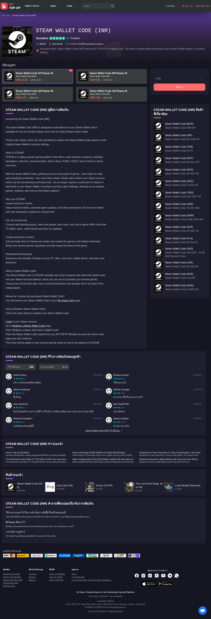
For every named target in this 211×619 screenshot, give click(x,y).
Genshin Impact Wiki (11, 574)
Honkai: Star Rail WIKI (12, 577)
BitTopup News (9, 586)
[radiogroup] (19, 379)
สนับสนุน (32, 577)
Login (9, 321)
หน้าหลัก (6, 15)
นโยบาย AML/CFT (56, 580)
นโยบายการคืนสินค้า (57, 574)
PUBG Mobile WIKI (10, 583)
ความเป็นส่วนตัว (78, 577)
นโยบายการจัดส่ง (56, 577)
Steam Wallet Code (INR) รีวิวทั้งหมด (104, 430)
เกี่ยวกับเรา (33, 574)
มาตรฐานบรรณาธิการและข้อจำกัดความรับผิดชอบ (91, 580)
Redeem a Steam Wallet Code (28, 326)
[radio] (14, 379)
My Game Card (66, 300)
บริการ (74, 574)
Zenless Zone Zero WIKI (13, 580)
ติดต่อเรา (32, 580)
